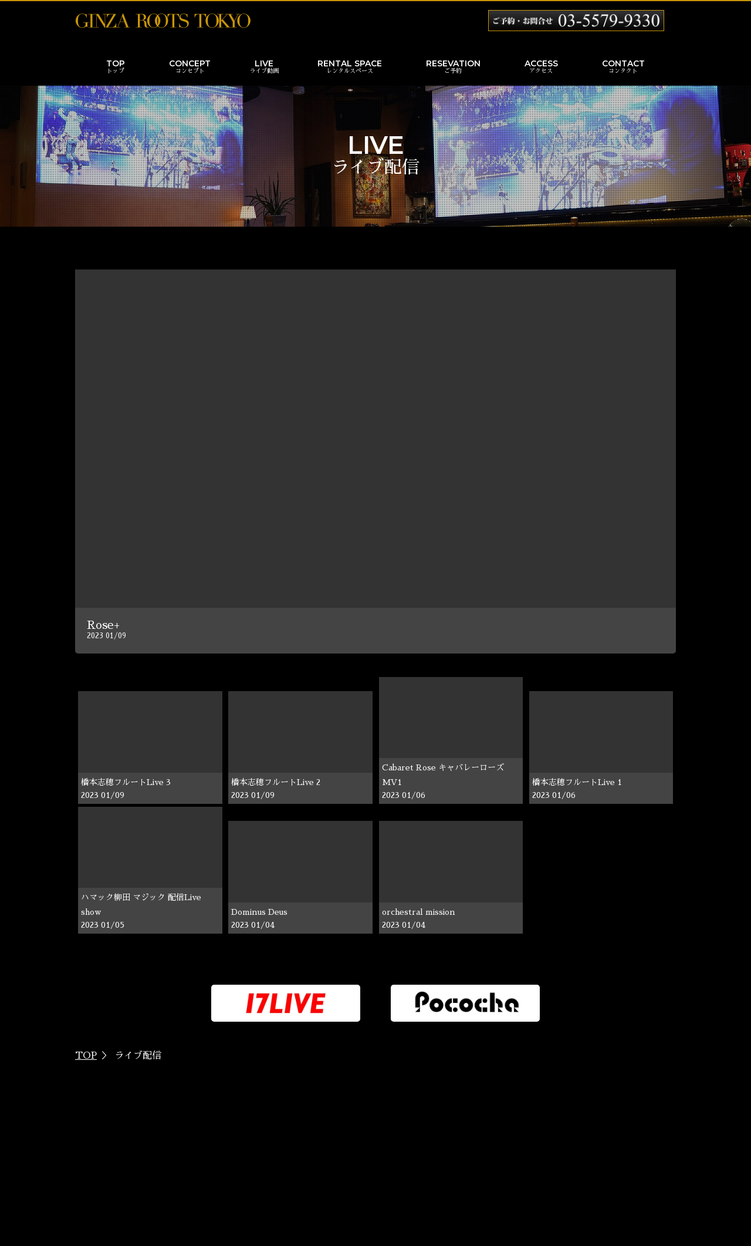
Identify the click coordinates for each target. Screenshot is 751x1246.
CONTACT (623, 68)
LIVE (264, 68)
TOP (115, 68)
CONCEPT (190, 68)
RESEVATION (453, 68)
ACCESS (541, 68)
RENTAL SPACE (349, 68)
